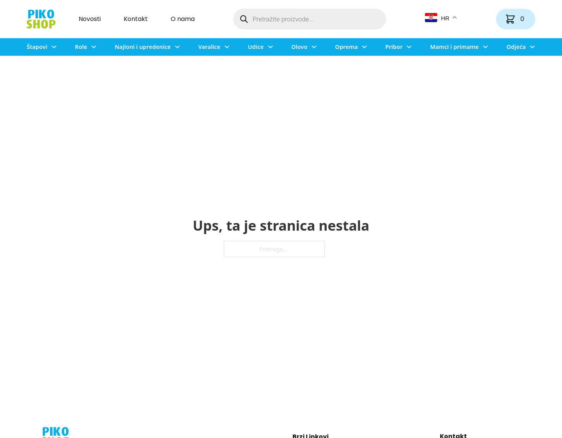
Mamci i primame (454, 46)
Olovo (299, 46)
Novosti (90, 19)
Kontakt (136, 19)
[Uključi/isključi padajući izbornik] (54, 47)
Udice (255, 46)
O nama (183, 19)
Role (81, 46)
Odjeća (516, 46)
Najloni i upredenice (143, 46)
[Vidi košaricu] (515, 19)
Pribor (393, 46)
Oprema (346, 46)
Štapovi (37, 46)
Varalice (209, 46)
